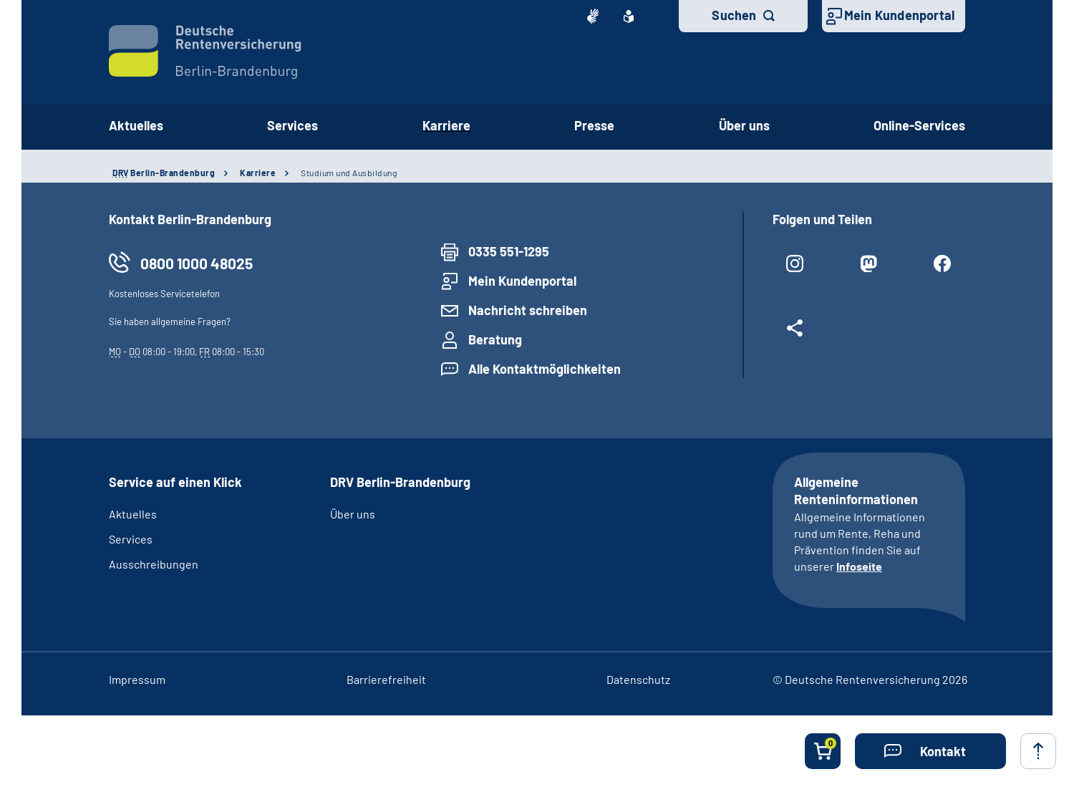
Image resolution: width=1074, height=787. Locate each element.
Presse (594, 125)
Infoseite (859, 566)
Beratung (495, 339)
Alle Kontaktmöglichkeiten (544, 369)
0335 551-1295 (508, 251)
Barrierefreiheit (386, 679)
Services (292, 125)
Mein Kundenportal (899, 15)
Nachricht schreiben (527, 310)
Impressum (137, 679)
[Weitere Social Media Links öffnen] (795, 333)
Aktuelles (136, 125)
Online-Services (919, 125)
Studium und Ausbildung (349, 173)
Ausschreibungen (153, 564)
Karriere (446, 125)
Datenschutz (638, 679)
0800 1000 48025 (196, 263)
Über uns (744, 125)
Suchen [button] (734, 15)
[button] (930, 751)
